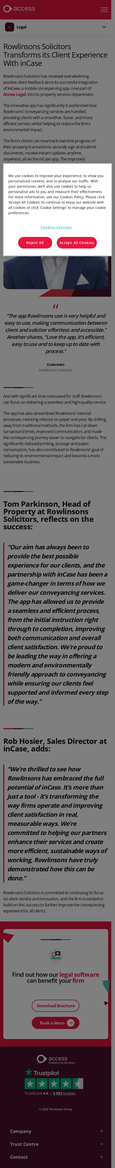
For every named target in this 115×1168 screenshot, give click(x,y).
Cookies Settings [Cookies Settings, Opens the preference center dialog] (56, 227)
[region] (57, 209)
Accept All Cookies (77, 242)
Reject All (35, 242)
